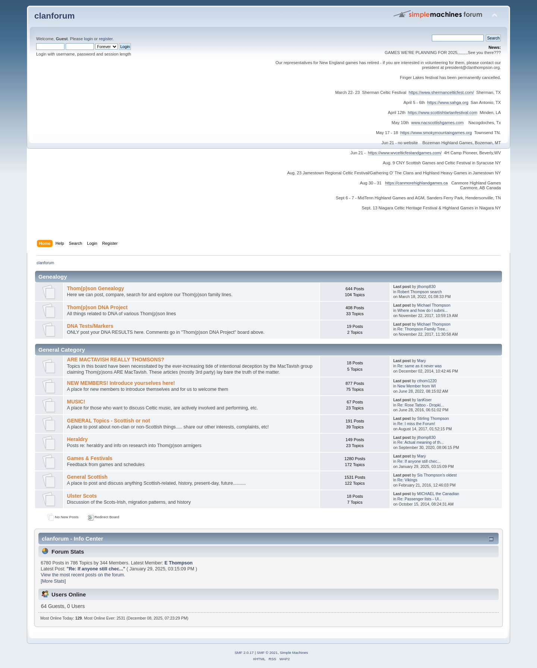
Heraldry (77, 439)
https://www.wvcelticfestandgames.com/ (405, 153)
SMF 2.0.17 (244, 652)
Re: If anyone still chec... (419, 461)
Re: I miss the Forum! (416, 423)
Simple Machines (294, 652)
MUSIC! (76, 402)
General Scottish (87, 477)
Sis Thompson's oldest (437, 475)
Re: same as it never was (420, 366)
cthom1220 (427, 381)
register (106, 39)
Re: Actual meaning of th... (421, 442)
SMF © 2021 (267, 652)
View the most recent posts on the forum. (83, 574)
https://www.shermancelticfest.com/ (441, 92)
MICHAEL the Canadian (438, 493)
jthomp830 (426, 286)
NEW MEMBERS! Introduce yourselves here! (121, 383)
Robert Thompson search (420, 291)
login (88, 39)
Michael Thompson (433, 305)
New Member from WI (417, 386)
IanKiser (424, 400)
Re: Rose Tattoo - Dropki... (421, 405)
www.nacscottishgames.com (437, 122)
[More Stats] (53, 581)
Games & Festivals (89, 458)
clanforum (54, 15)
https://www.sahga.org (447, 102)
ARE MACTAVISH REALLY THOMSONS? (115, 360)
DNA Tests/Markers (90, 326)
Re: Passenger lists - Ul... (420, 499)
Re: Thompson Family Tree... (423, 329)
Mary (421, 360)
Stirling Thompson (433, 418)
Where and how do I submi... (423, 310)
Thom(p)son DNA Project (97, 307)
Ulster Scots (82, 496)
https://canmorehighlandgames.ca (416, 183)
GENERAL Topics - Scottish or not (108, 421)
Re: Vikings (407, 480)
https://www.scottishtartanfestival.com (442, 112)
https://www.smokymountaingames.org (436, 132)
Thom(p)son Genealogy (95, 288)
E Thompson (178, 563)
